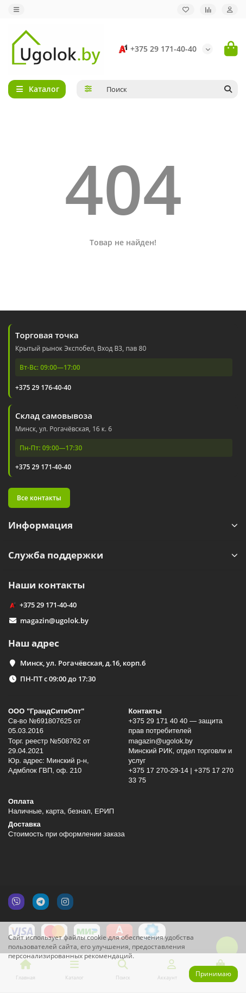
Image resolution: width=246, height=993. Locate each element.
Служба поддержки (123, 555)
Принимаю (213, 973)
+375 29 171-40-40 (156, 48)
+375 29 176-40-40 (43, 387)
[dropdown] (16, 9)
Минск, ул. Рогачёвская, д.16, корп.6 (83, 663)
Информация (123, 525)
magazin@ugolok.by (54, 620)
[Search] (169, 89)
